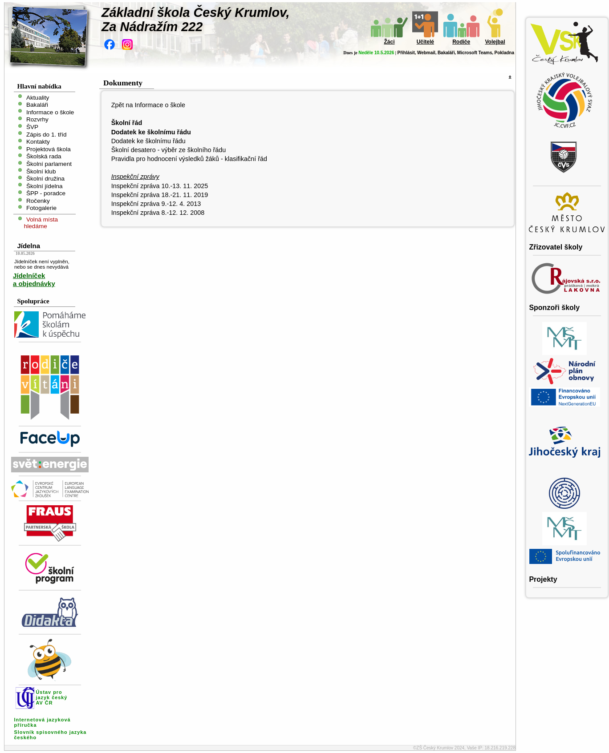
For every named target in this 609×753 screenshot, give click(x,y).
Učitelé (425, 42)
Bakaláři (446, 52)
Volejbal (495, 42)
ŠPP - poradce (45, 193)
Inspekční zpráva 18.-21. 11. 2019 (159, 194)
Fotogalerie (41, 208)
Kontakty (38, 141)
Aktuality (37, 97)
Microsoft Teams (474, 52)
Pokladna (504, 52)
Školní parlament (49, 164)
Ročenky (38, 200)
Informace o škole (50, 112)
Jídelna (28, 246)
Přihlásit (405, 52)
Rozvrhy (37, 119)
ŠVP (32, 127)
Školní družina (45, 178)
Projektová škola (48, 148)
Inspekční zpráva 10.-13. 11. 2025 (159, 185)
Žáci (389, 42)
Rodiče (461, 42)
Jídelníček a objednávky (34, 279)
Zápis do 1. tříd (46, 134)
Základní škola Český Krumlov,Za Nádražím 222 (196, 19)
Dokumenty (122, 82)
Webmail (426, 52)
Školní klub (41, 171)
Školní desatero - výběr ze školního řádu (168, 149)
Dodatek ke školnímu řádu (148, 141)
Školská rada (43, 156)
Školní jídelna (44, 185)
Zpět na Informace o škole (148, 105)
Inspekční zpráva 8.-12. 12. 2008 (158, 212)
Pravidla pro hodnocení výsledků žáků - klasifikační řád (189, 158)
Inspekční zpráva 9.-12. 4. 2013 (156, 203)
